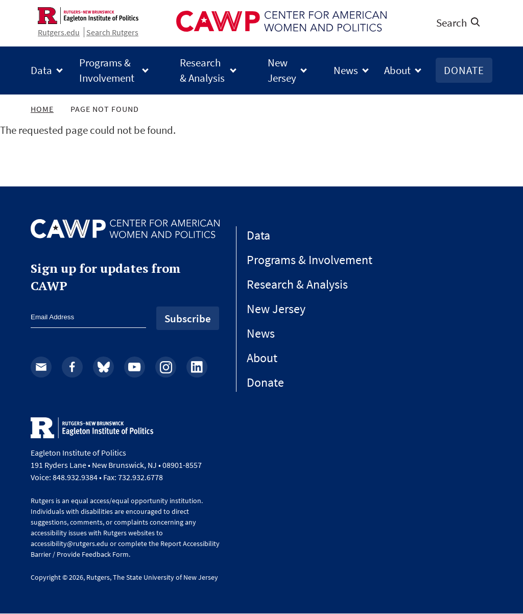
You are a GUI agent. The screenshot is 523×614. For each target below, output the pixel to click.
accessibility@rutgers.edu (69, 543)
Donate (464, 70)
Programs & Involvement (106, 70)
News (346, 70)
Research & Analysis (202, 70)
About (397, 70)
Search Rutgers (112, 32)
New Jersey (282, 70)
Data (41, 70)
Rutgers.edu (59, 32)
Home (42, 109)
